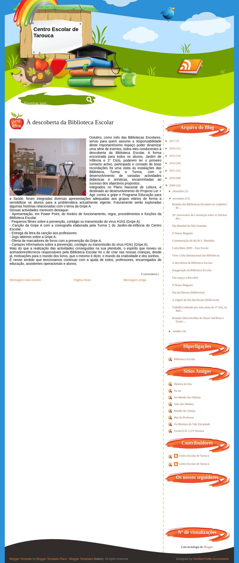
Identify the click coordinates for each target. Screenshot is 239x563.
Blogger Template (21, 559)
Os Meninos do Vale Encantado (192, 424)
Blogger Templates (81, 559)
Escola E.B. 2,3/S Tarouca (189, 431)
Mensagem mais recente (25, 280)
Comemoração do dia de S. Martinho (193, 240)
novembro (179, 198)
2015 (172, 155)
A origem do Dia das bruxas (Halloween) (195, 300)
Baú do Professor (184, 417)
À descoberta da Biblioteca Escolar (70, 122)
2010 (172, 178)
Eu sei (177, 390)
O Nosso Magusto (182, 233)
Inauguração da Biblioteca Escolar (192, 270)
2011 (172, 170)
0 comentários (149, 274)
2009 (172, 185)
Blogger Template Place (52, 559)
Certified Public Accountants (210, 559)
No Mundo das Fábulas (187, 397)
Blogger (208, 547)
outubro (177, 331)
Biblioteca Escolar (184, 359)
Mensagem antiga (134, 280)
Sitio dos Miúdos (184, 404)
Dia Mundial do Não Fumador (189, 225)
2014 (172, 163)
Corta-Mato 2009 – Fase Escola (190, 248)
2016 (172, 148)
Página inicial (82, 280)
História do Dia (183, 384)
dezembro (179, 191)
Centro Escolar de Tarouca (194, 455)
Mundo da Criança (184, 410)
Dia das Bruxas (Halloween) (188, 292)
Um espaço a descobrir (185, 277)
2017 (172, 141)
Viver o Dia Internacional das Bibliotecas (195, 255)
